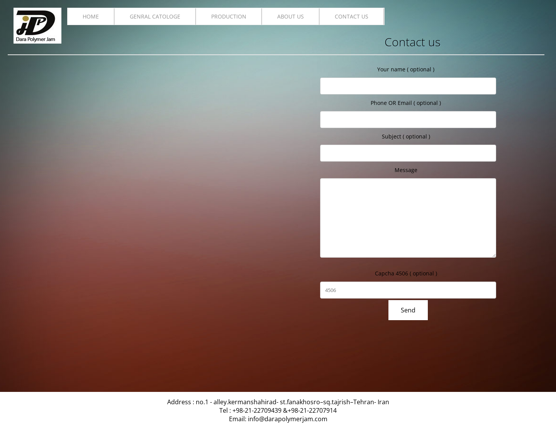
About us (290, 16)
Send (408, 310)
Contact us (351, 16)
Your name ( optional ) (405, 69)
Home (91, 16)
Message (406, 170)
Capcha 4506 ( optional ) (406, 273)
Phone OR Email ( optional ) (406, 102)
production (228, 16)
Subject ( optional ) (406, 136)
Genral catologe (155, 16)
